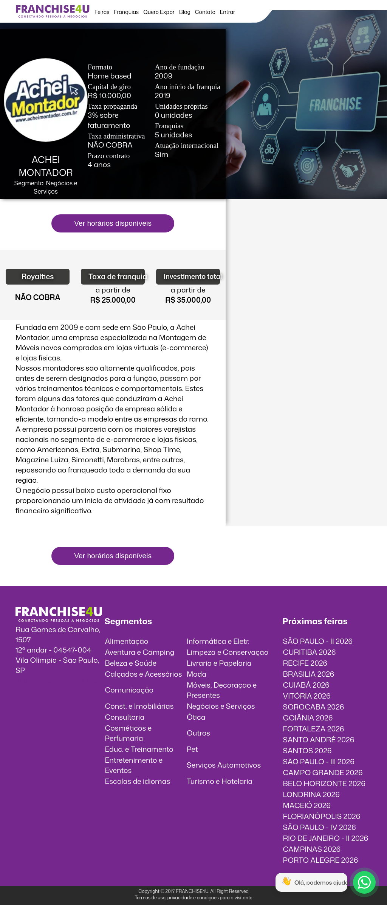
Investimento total (192, 276)
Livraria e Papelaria (219, 663)
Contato (205, 11)
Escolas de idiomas (137, 781)
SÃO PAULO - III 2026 (318, 761)
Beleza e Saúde (130, 663)
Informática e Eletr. (218, 641)
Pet (192, 749)
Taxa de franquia (116, 276)
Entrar (227, 11)
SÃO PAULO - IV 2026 (319, 827)
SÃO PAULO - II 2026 (318, 641)
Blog (184, 11)
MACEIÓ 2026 (307, 805)
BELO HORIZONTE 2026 (324, 783)
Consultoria (124, 717)
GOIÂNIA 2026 (308, 718)
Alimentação (126, 641)
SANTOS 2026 (307, 750)
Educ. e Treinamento (139, 749)
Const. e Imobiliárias (139, 706)
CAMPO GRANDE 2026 (323, 772)
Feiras (101, 11)
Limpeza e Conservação (227, 652)
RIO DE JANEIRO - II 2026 (325, 838)
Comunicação (129, 690)
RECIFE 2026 (305, 663)
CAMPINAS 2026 (312, 849)
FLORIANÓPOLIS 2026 (322, 816)
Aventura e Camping (139, 652)
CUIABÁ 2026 (306, 685)
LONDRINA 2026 (311, 794)
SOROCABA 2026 (313, 707)
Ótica (196, 717)
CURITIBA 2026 (309, 652)
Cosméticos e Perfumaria (128, 733)
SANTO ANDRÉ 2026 (318, 739)
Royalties (38, 276)
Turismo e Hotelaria (219, 781)
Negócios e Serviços (221, 706)
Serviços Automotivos (224, 765)
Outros (198, 733)
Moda (196, 674)
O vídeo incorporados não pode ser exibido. (306, 244)
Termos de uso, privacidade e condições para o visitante (193, 897)
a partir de (113, 290)
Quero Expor (159, 11)
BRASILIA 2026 (308, 674)
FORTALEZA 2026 (313, 728)
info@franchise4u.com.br (57, 680)
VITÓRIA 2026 (307, 696)
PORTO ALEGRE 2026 (320, 860)
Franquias (126, 11)
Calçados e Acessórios (143, 674)
